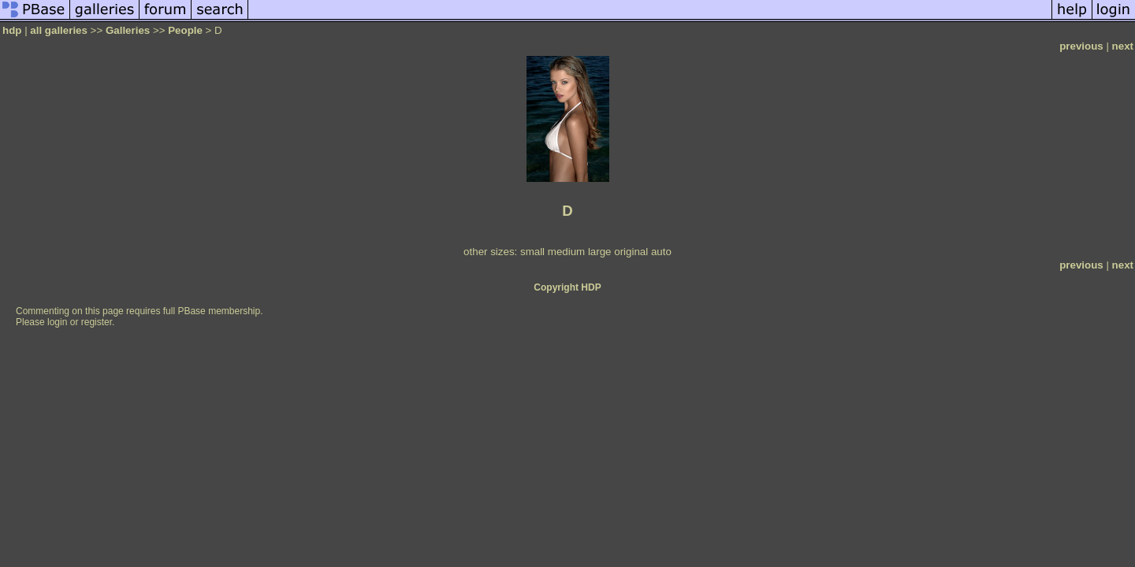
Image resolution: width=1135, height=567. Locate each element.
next (1122, 46)
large (600, 252)
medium (566, 252)
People (185, 30)
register (96, 322)
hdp (11, 30)
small (532, 252)
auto (661, 252)
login (57, 322)
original (631, 252)
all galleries (58, 30)
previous (1081, 46)
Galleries (128, 30)
